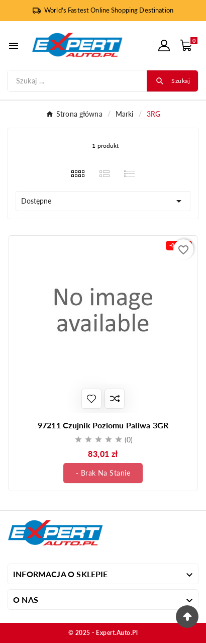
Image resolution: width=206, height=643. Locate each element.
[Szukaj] (77, 80)
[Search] (172, 80)
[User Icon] (164, 45)
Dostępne (103, 201)
